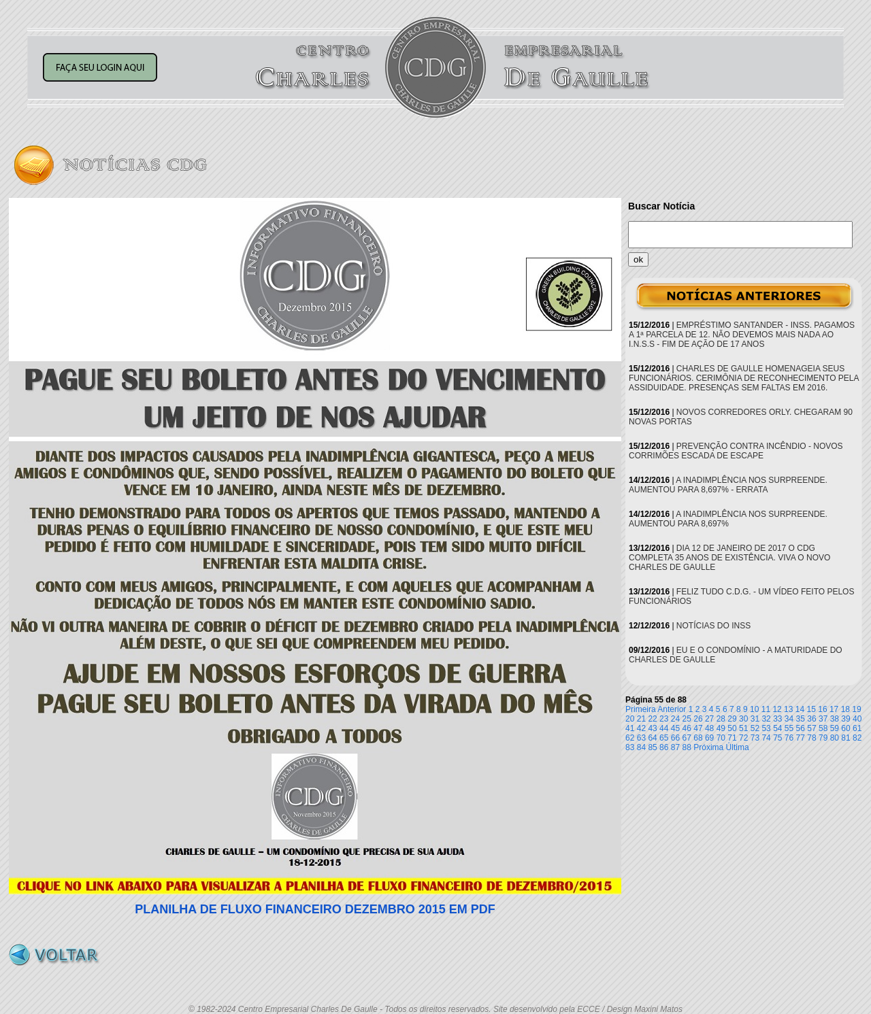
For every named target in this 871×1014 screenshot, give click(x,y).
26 (697, 719)
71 (731, 738)
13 (788, 709)
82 (857, 738)
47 (697, 728)
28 (721, 719)
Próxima (708, 747)
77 (800, 738)
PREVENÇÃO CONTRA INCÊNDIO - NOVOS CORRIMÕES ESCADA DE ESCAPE (736, 450)
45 (675, 728)
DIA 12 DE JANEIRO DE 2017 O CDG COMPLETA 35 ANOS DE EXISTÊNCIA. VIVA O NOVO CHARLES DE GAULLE (729, 557)
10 (754, 709)
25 (687, 719)
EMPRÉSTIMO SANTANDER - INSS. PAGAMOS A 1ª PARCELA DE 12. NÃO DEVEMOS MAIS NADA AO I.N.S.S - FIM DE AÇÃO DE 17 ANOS (742, 334)
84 (641, 747)
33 (777, 719)
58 (823, 728)
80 (834, 738)
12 (776, 709)
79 (823, 738)
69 (709, 738)
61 (857, 728)
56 (800, 728)
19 (856, 709)
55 (789, 728)
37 (823, 719)
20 (629, 719)
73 (755, 738)
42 (641, 728)
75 (777, 738)
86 (663, 747)
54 (777, 728)
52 (755, 728)
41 (629, 728)
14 (799, 709)
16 (822, 709)
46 (687, 728)
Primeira (640, 709)
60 (845, 728)
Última (737, 747)
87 (675, 747)
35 (800, 719)
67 (687, 738)
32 (765, 719)
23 (663, 719)
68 (697, 738)
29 (731, 719)
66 (675, 738)
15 (811, 709)
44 (663, 728)
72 (743, 738)
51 (743, 728)
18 (845, 709)
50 (731, 728)
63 (641, 738)
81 (845, 738)
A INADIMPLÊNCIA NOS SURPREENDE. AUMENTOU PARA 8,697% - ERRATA (728, 484)
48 (709, 728)
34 (789, 719)
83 (629, 747)
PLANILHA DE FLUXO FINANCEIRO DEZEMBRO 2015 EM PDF (315, 909)
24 (675, 719)
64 (652, 738)
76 (789, 738)
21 (641, 719)
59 (834, 728)
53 (765, 728)
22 (652, 719)
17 (833, 709)
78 (811, 738)
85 (652, 747)
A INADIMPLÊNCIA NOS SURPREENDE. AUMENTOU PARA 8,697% (728, 518)
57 (811, 728)
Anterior (671, 709)
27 (709, 719)
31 (755, 719)
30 (743, 719)
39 (845, 719)
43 (652, 728)
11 (765, 709)
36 (811, 719)
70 (721, 738)
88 (687, 747)
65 (663, 738)
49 (721, 728)
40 (857, 719)
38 (834, 719)
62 (629, 738)
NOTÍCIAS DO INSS (713, 625)
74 (765, 738)
